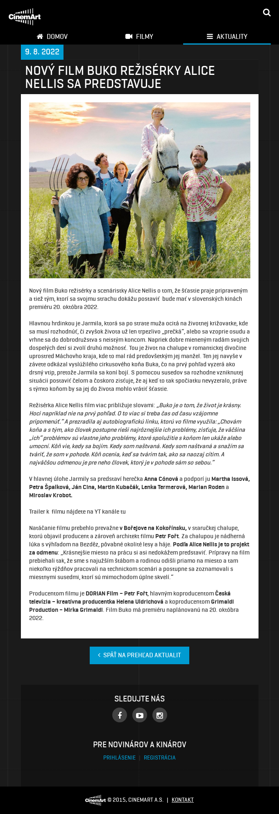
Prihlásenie (120, 757)
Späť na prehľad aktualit (139, 655)
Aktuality (227, 36)
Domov (52, 36)
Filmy (139, 36)
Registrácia (160, 757)
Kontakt (183, 799)
